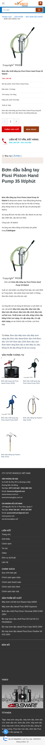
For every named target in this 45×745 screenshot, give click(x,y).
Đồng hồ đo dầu (9, 348)
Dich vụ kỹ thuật (9, 558)
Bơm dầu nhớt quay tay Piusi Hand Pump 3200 (9, 419)
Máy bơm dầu (24, 335)
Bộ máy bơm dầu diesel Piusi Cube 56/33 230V (22, 627)
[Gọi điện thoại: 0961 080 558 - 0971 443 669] (5, 731)
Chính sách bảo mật (10, 591)
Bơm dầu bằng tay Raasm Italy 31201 (10, 456)
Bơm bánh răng (8, 345)
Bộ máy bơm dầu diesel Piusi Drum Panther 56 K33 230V (22, 633)
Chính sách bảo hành (11, 587)
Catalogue (10, 230)
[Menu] (3, 3)
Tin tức (5, 548)
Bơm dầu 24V (11, 723)
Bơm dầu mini (33, 342)
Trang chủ (7, 17)
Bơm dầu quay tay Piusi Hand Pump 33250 (9, 382)
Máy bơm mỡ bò (13, 726)
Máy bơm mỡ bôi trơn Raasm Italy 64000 (19, 602)
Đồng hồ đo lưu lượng (26, 348)
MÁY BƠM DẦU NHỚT (34, 17)
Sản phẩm (18, 17)
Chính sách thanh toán (11, 582)
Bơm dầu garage (12, 732)
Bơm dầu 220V (19, 342)
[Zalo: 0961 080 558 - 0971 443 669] (5, 739)
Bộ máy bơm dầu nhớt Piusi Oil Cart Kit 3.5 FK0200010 (20, 620)
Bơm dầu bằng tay (12, 19)
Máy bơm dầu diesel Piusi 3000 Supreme (19, 607)
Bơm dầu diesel (17, 339)
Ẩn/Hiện (17, 156)
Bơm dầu (14, 335)
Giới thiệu (6, 539)
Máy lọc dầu (35, 345)
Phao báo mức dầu (20, 729)
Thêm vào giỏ (11, 129)
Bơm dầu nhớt (30, 339)
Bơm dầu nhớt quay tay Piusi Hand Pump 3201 (31, 382)
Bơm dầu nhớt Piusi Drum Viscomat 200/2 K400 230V (22, 612)
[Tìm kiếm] (39, 9)
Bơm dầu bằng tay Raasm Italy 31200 (32, 419)
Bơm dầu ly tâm (22, 345)
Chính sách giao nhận (11, 577)
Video (4, 553)
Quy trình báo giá (9, 573)
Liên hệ (5, 562)
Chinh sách (6, 544)
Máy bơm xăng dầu (14, 720)
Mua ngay (31, 129)
